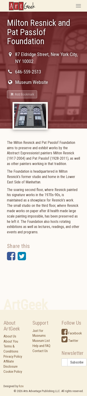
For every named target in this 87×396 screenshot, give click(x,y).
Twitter (69, 341)
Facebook (71, 333)
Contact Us (40, 351)
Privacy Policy (12, 356)
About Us (9, 336)
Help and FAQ (41, 346)
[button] (22, 94)
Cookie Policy (12, 372)
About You (10, 341)
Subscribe (77, 362)
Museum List (41, 341)
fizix (21, 386)
